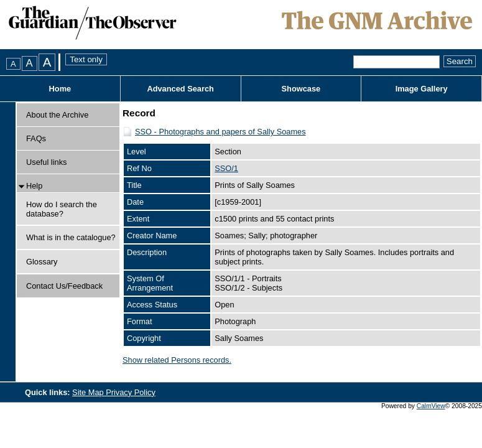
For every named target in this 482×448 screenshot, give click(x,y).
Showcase (301, 88)
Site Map (89, 392)
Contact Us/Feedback (64, 286)
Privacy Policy (130, 392)
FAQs (36, 138)
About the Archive (57, 114)
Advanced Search (180, 88)
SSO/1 (226, 168)
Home (60, 88)
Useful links (46, 162)
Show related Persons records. (177, 360)
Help (34, 185)
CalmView (431, 406)
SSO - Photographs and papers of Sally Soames (220, 131)
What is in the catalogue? (71, 237)
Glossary (42, 261)
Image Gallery (422, 88)
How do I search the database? (61, 209)
